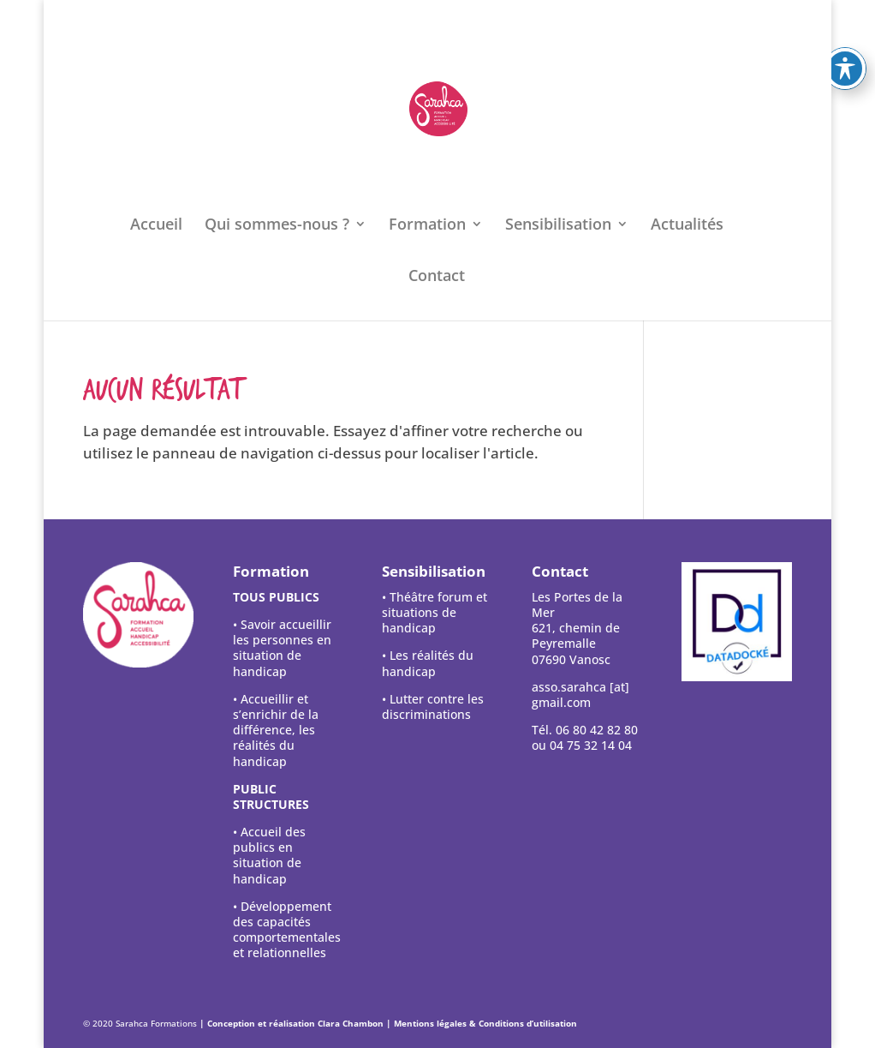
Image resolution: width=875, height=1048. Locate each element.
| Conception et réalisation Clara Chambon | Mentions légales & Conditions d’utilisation (388, 1023)
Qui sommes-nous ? (277, 226)
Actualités (687, 226)
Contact (436, 277)
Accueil (156, 226)
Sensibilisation (558, 226)
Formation (427, 226)
